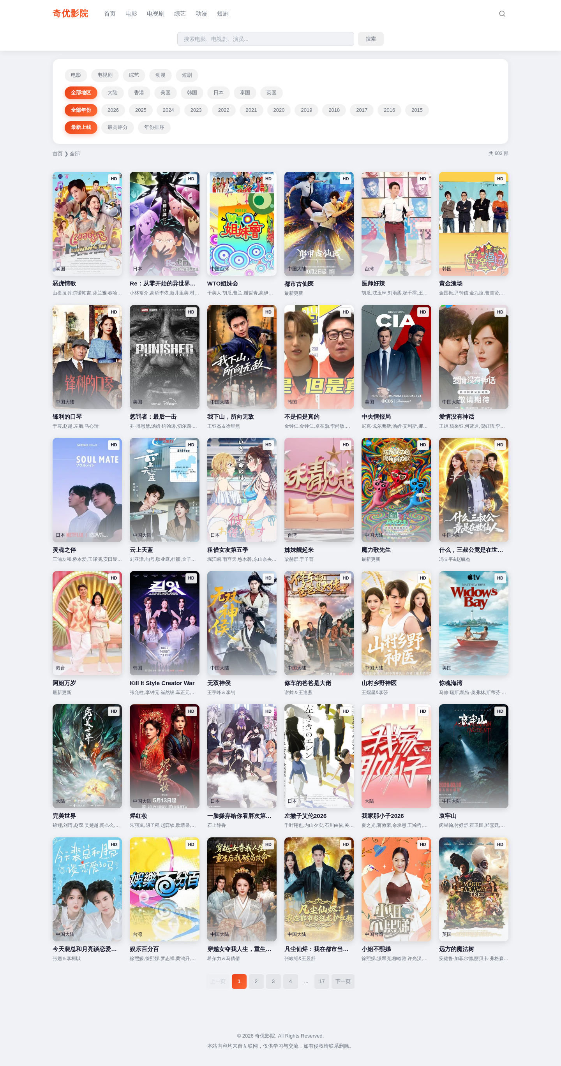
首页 (110, 13)
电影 (131, 13)
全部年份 (81, 110)
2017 (361, 110)
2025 (140, 110)
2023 (196, 110)
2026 (113, 110)
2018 (334, 110)
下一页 (343, 981)
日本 (218, 92)
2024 (168, 110)
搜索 (371, 39)
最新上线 (81, 127)
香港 (139, 92)
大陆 (113, 92)
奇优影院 (70, 13)
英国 (271, 92)
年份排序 (154, 127)
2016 (389, 110)
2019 (306, 110)
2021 (251, 110)
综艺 (180, 13)
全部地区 (81, 92)
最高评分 (118, 127)
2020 (279, 110)
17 (322, 981)
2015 (417, 110)
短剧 (223, 13)
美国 (166, 92)
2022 (223, 110)
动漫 (201, 13)
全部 (75, 154)
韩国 (192, 92)
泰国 (245, 92)
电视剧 (155, 13)
